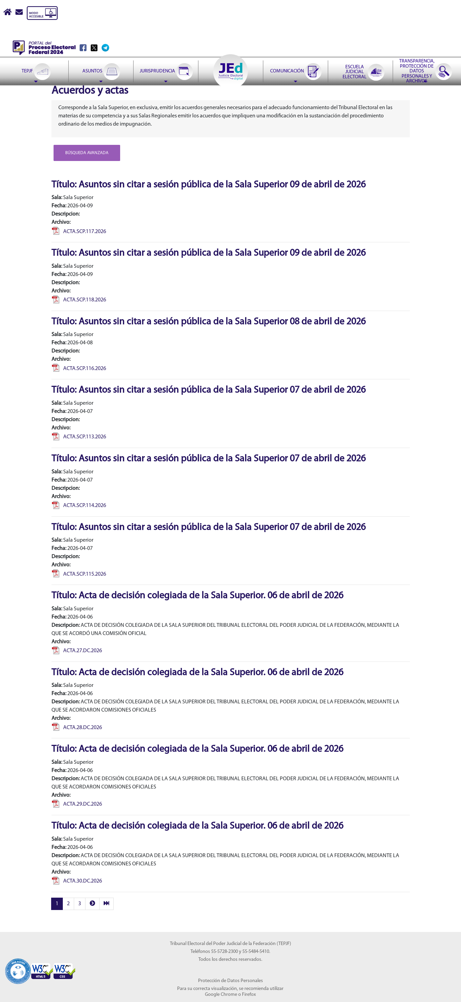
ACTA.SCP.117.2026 (78, 231)
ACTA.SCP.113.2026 (78, 437)
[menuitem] (35, 54)
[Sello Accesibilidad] (18, 967)
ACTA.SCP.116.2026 (78, 368)
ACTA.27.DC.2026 (76, 651)
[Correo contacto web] (19, 13)
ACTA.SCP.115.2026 (78, 574)
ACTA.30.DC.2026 (76, 881)
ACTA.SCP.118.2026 (78, 300)
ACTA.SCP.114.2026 (78, 505)
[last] (106, 904)
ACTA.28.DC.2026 (76, 727)
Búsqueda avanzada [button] (86, 153)
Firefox (249, 994)
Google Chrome (221, 994)
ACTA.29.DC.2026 (76, 804)
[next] (92, 904)
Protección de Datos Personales (230, 980)
